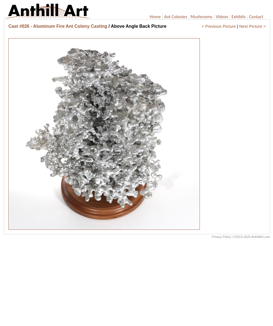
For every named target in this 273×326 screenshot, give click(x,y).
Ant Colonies (175, 16)
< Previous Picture (219, 26)
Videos (222, 16)
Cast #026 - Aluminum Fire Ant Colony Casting (57, 26)
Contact (256, 16)
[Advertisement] (137, 283)
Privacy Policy (221, 236)
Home (155, 16)
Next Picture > (252, 26)
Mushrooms (201, 16)
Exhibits (239, 16)
